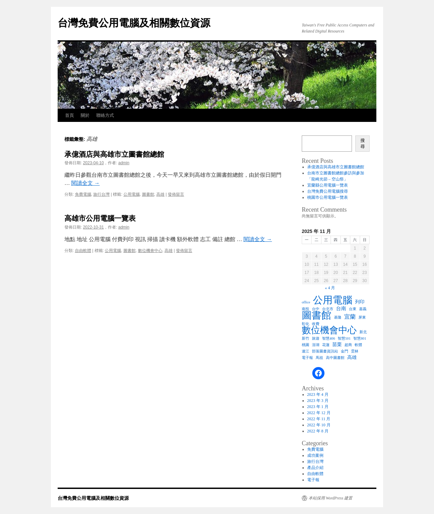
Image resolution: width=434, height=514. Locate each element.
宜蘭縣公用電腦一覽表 (327, 185)
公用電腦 (131, 194)
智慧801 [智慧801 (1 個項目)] (359, 338)
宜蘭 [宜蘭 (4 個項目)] (350, 317)
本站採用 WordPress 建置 (330, 498)
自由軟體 (83, 250)
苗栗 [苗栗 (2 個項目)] (337, 344)
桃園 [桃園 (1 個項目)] (305, 345)
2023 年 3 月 (318, 400)
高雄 (160, 194)
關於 (85, 115)
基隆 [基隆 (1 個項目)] (337, 317)
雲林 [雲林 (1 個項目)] (354, 351)
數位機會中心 (150, 250)
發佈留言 (176, 194)
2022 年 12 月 (319, 412)
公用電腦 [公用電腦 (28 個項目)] (332, 300)
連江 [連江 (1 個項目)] (305, 351)
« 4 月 (330, 287)
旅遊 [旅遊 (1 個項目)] (315, 338)
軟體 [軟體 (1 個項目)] (358, 345)
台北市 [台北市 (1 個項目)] (327, 309)
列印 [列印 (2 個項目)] (359, 301)
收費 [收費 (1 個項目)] (315, 324)
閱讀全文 (85, 183)
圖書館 (148, 194)
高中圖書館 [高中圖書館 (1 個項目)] (335, 358)
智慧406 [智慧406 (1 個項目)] (328, 338)
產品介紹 (315, 467)
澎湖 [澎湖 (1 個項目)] (315, 345)
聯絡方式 (105, 115)
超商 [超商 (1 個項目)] (348, 345)
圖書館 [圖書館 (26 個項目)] (316, 315)
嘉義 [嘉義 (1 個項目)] (363, 309)
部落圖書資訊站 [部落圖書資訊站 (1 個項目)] (325, 351)
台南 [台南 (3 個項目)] (341, 308)
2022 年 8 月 (318, 431)
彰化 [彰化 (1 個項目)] (305, 324)
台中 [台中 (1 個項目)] (315, 309)
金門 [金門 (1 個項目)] (344, 351)
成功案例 (315, 455)
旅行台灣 (101, 194)
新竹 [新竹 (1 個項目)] (305, 338)
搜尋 (362, 143)
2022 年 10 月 (319, 425)
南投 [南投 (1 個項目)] (305, 309)
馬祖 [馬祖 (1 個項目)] (319, 358)
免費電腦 (83, 194)
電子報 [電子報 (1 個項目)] (307, 358)
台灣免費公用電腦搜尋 (327, 191)
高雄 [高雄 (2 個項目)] (352, 357)
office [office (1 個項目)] (306, 302)
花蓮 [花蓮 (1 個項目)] (326, 345)
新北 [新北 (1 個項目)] (363, 332)
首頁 (69, 115)
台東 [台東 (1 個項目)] (352, 309)
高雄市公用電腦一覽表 (100, 218)
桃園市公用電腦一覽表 (327, 197)
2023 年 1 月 (318, 406)
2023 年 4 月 (318, 394)
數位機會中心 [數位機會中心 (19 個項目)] (329, 330)
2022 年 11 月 (319, 418)
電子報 (313, 479)
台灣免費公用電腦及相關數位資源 (134, 22)
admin (124, 162)
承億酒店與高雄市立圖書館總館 (114, 154)
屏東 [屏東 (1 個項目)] (362, 317)
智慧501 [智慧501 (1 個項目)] (344, 338)
